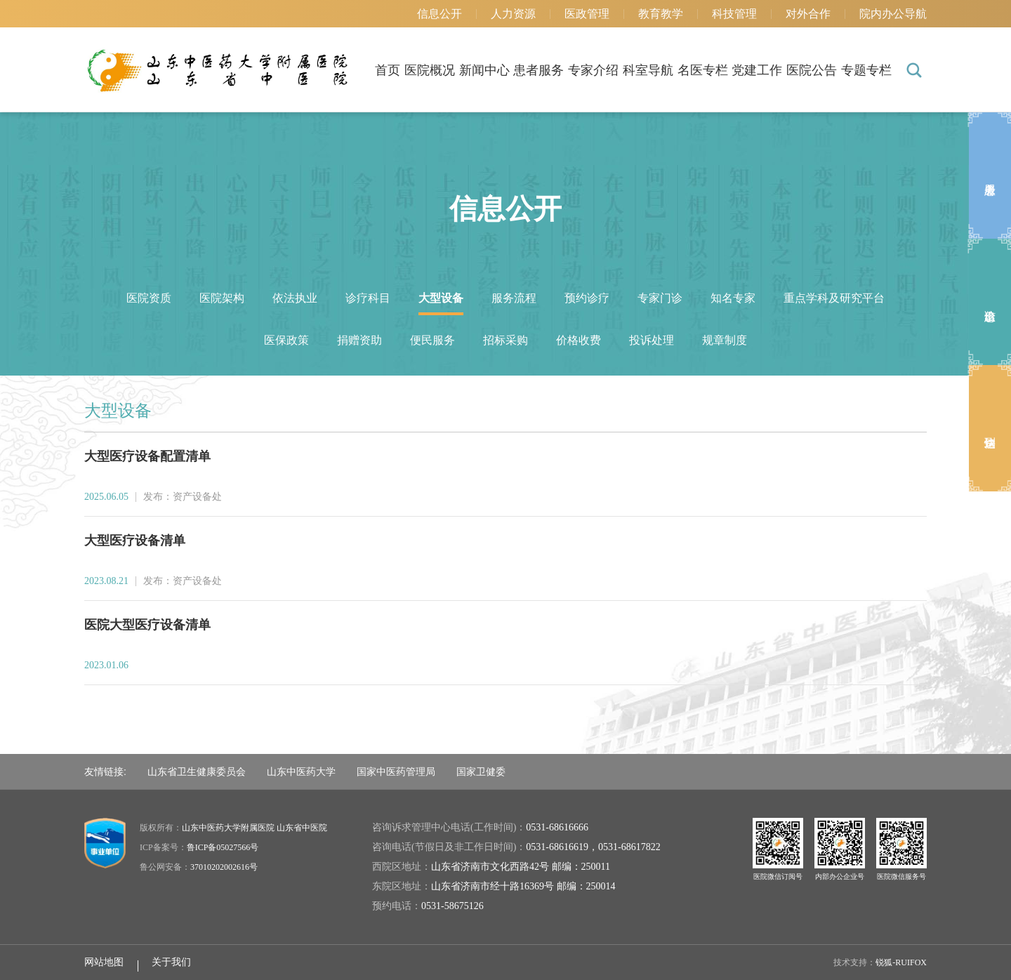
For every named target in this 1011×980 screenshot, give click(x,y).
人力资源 (513, 14)
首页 (387, 70)
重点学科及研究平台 (834, 298)
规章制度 (724, 340)
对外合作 (808, 14)
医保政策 (286, 340)
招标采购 (505, 340)
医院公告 (811, 70)
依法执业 (294, 298)
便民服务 (432, 340)
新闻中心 (484, 70)
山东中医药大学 (301, 771)
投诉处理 (651, 340)
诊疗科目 (367, 298)
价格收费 (578, 340)
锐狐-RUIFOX (901, 962)
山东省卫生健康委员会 (196, 771)
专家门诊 (659, 298)
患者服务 (538, 70)
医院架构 (221, 298)
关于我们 (171, 962)
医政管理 (586, 14)
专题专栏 (866, 70)
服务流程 (513, 298)
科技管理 (734, 14)
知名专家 (733, 298)
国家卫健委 (480, 771)
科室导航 (648, 70)
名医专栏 (703, 70)
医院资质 (148, 298)
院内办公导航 (893, 14)
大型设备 (440, 298)
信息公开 (439, 14)
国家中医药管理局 (396, 771)
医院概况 (429, 70)
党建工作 (757, 70)
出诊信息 (990, 302)
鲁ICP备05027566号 (223, 847)
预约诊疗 (586, 298)
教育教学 (660, 14)
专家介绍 (593, 70)
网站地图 (104, 962)
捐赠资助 (359, 340)
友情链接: (105, 771)
